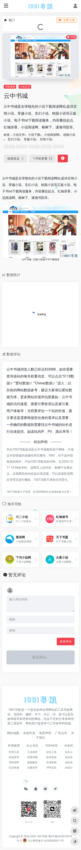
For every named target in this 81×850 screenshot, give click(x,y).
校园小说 (69, 134)
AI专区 (68, 745)
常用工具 (14, 752)
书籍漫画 (10, 86)
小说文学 (25, 86)
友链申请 (29, 733)
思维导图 (32, 757)
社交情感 (14, 767)
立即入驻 (66, 20)
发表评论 (66, 641)
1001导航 (42, 836)
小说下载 (34, 134)
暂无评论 (17, 574)
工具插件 (32, 752)
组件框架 (51, 757)
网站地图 (13, 733)
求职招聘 (14, 762)
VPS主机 (51, 767)
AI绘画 (69, 762)
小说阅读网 (51, 134)
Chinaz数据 (44, 383)
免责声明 (45, 733)
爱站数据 (22, 383)
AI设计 (69, 767)
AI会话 (69, 757)
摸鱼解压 (32, 762)
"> (42, 158)
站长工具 (51, 752)
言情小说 (46, 139)
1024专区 (51, 745)
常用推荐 (14, 745)
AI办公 (69, 752)
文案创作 (32, 767)
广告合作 (61, 733)
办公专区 (32, 745)
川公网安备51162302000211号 (43, 840)
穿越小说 (30, 139)
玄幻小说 (14, 139)
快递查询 (14, 757)
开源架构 (51, 762)
